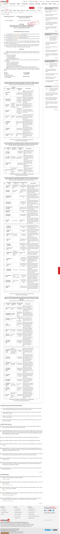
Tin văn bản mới (24, 3)
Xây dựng (10, 484)
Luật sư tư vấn (44, 3)
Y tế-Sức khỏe (4, 490)
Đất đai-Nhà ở (7, 484)
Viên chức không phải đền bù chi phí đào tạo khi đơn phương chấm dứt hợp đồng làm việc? (51, 18)
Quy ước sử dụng (31, 512)
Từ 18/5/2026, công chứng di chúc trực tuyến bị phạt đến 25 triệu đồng (54, 89)
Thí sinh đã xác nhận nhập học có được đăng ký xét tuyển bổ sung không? (50, 70)
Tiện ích (54, 3)
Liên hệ (2, 514)
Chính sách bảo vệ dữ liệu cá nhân (34, 516)
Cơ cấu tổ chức (4, 495)
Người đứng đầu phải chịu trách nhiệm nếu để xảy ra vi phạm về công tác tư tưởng (51, 103)
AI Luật (50, 3)
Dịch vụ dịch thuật (18, 514)
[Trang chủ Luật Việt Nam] (4, 1)
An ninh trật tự (4, 479)
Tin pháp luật (31, 3)
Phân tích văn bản (17, 510)
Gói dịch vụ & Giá (42, 1)
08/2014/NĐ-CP (16, 38)
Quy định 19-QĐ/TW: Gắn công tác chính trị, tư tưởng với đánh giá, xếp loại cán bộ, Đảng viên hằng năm (51, 98)
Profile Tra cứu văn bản (4, 512)
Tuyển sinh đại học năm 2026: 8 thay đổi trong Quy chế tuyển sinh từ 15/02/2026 (51, 43)
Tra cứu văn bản (12, 3)
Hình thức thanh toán (32, 510)
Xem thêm (41, 503)
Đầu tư (3, 484)
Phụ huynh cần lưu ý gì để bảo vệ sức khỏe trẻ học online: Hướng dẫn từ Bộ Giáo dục (51, 54)
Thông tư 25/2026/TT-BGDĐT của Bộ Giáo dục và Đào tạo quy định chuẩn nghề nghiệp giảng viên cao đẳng (21, 440)
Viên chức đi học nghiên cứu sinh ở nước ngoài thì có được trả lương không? (51, 27)
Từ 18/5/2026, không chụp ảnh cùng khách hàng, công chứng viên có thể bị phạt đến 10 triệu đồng (51, 94)
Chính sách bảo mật (32, 514)
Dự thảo (18, 3)
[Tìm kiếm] (31, 8)
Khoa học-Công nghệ (10, 495)
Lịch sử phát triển (4, 510)
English (48, 1)
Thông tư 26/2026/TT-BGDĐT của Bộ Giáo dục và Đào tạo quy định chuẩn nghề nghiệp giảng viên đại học (20, 437)
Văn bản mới (5, 3)
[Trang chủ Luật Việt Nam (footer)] (5, 521)
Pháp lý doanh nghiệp (18, 512)
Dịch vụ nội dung (17, 516)
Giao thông (8, 479)
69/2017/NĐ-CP (17, 36)
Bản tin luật (38, 3)
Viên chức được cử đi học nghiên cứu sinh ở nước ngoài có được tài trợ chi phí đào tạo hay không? (51, 23)
